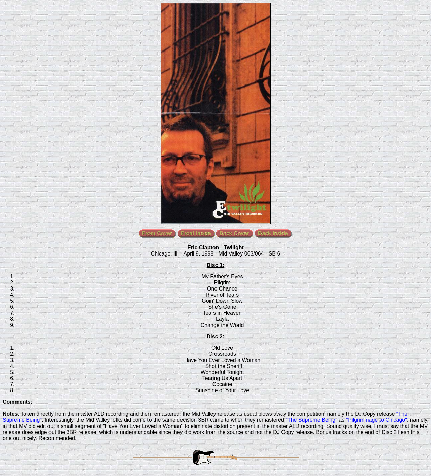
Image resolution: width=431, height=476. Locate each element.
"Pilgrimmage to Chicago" (376, 420)
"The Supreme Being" (311, 420)
